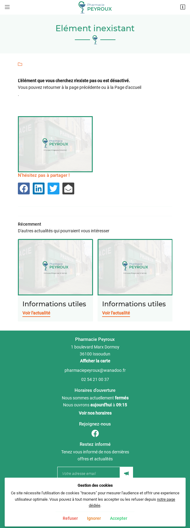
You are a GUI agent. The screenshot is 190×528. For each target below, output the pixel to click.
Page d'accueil (128, 87)
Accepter (118, 518)
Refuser (70, 518)
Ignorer (94, 518)
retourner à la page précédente (71, 87)
